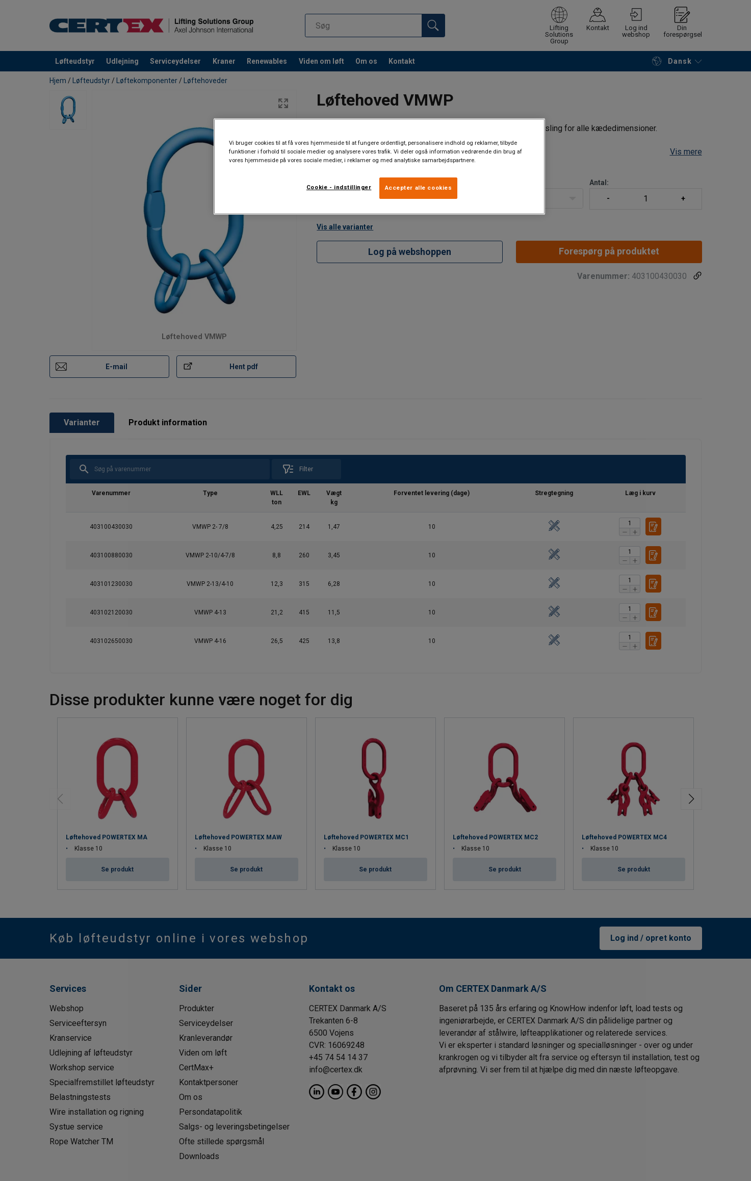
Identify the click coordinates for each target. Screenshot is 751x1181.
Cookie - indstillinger (339, 187)
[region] (379, 166)
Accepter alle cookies (418, 187)
